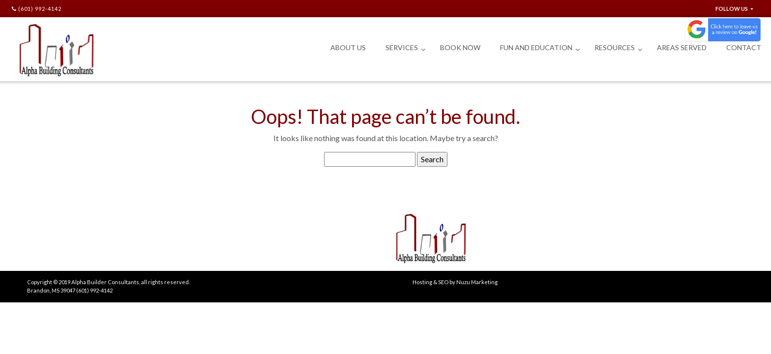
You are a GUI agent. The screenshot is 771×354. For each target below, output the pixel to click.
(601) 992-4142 (36, 8)
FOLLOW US (732, 8)
